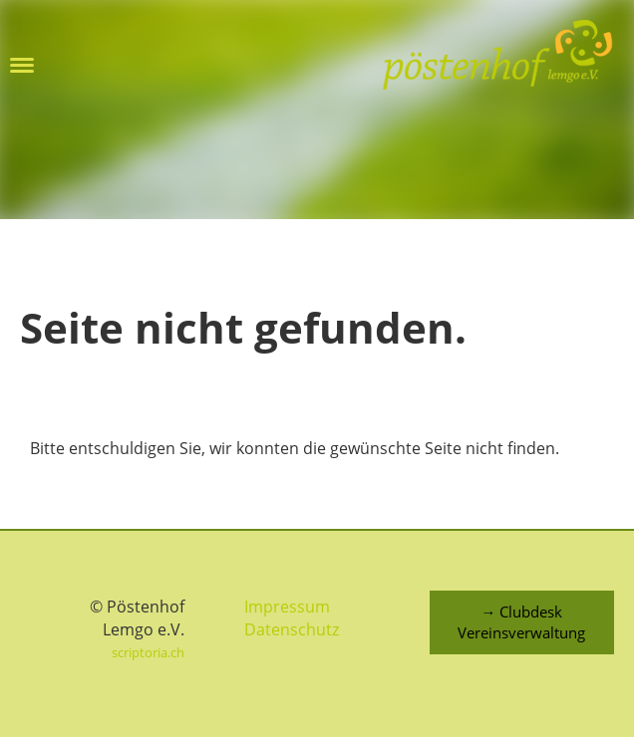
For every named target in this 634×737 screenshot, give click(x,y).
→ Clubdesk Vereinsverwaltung (521, 622)
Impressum (287, 606)
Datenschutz (291, 629)
